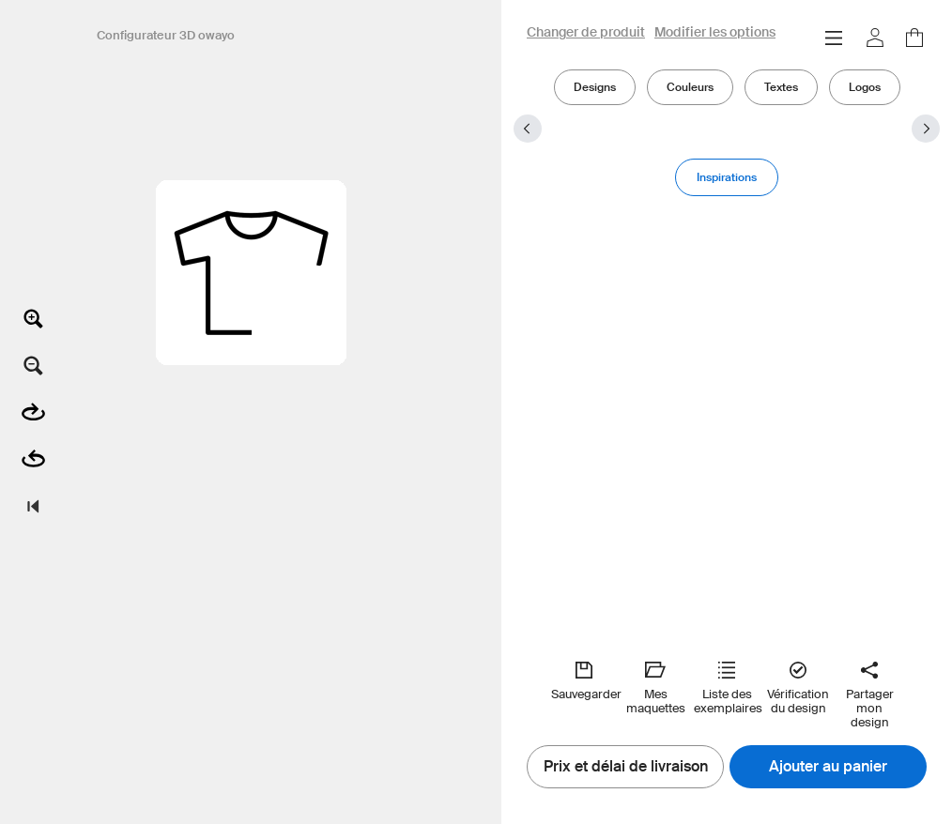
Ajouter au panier (828, 766)
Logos (865, 87)
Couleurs (690, 87)
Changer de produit (586, 32)
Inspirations (727, 177)
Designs (595, 87)
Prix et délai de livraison (626, 766)
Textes (781, 87)
